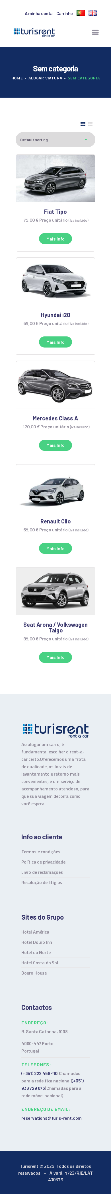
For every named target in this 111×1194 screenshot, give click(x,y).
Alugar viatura (45, 78)
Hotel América (35, 931)
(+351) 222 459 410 (39, 1073)
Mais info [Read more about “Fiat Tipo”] (55, 238)
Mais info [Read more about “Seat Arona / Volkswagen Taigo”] (55, 657)
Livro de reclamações (42, 872)
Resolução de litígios (41, 882)
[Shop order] (55, 139)
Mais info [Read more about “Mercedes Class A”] (55, 445)
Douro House (34, 972)
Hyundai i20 (55, 315)
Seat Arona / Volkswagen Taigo (55, 627)
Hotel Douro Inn (36, 942)
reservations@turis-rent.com (51, 1118)
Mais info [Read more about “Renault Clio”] (55, 548)
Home (17, 78)
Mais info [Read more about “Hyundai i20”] (55, 342)
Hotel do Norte (35, 952)
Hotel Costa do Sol (39, 962)
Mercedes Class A (55, 418)
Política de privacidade (43, 861)
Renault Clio (55, 521)
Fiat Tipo (55, 211)
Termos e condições (40, 851)
